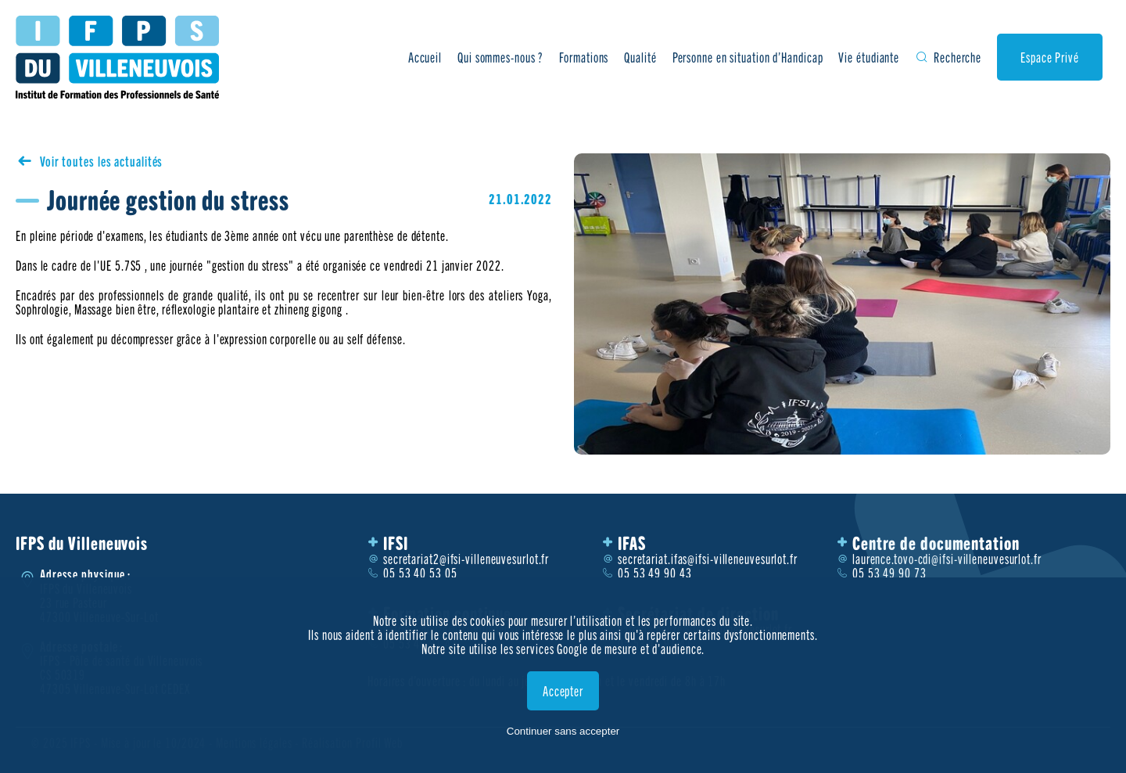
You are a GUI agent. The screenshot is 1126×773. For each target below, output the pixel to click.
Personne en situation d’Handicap (747, 57)
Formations (583, 57)
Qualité (640, 57)
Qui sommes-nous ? (500, 57)
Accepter (563, 690)
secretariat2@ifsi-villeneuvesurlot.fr (466, 559)
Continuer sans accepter (563, 731)
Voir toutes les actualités (101, 161)
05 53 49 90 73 (889, 573)
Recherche (957, 57)
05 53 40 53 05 (420, 573)
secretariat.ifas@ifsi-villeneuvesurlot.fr (708, 559)
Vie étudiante (868, 57)
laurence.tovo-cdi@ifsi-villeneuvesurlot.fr (947, 559)
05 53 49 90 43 (655, 573)
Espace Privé (1049, 57)
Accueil (425, 57)
